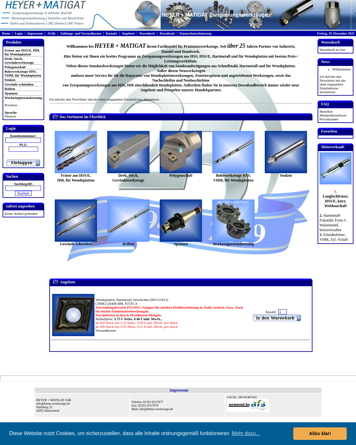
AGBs (51, 33)
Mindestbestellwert (333, 115)
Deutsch (10, 116)
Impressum (35, 33)
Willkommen (341, 69)
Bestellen (326, 111)
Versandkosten (105, 330)
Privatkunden (329, 119)
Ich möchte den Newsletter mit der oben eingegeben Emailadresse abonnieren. (104, 99)
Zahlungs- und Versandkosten (80, 33)
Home (6, 33)
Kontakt (111, 33)
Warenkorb (147, 33)
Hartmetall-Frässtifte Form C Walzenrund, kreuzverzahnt (333, 222)
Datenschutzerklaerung (195, 33)
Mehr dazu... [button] (246, 433)
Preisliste (10, 105)
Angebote (128, 33)
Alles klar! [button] (320, 433)
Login (19, 33)
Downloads (167, 33)
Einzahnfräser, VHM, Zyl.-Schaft (334, 237)
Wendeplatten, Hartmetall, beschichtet (122, 300)
